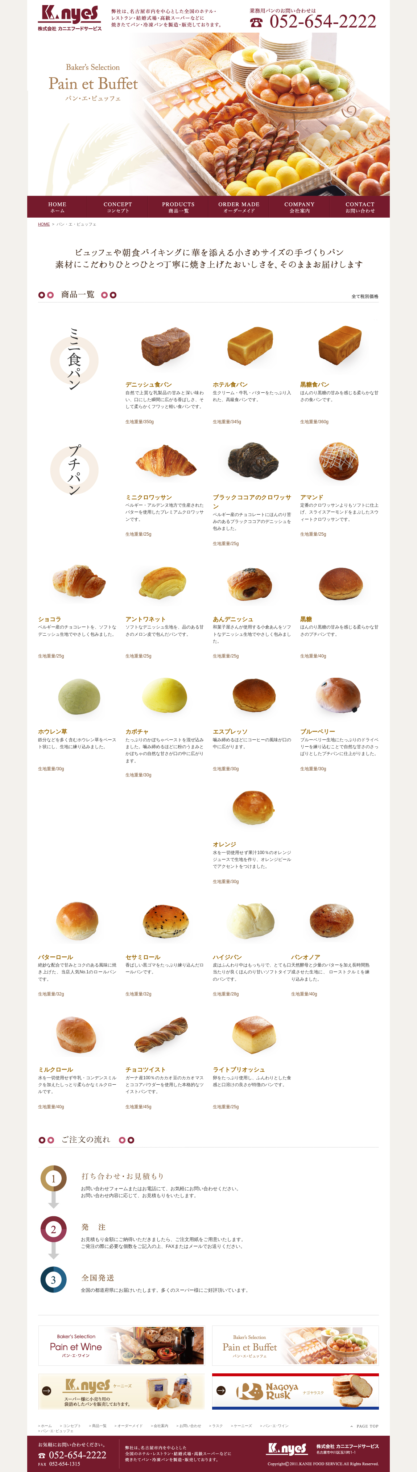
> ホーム (45, 1426)
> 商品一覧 (98, 1426)
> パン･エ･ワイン (274, 1426)
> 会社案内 (159, 1426)
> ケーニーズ (241, 1426)
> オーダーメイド (129, 1426)
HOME (44, 224)
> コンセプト (70, 1426)
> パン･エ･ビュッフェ (56, 1431)
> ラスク (216, 1426)
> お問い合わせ (188, 1426)
